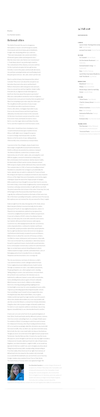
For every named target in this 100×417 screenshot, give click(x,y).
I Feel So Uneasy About (86, 102)
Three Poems (83, 99)
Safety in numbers (84, 107)
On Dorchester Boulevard (87, 60)
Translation (82, 124)
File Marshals (83, 126)
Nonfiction (82, 81)
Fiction (80, 55)
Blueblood (82, 84)
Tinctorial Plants (84, 131)
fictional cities (83, 118)
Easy (80, 71)
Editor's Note (83, 35)
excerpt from (85, 50)
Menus (81, 86)
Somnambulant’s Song (86, 65)
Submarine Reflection (86, 113)
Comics (80, 42)
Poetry (10, 31)
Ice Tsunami (83, 57)
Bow (80, 110)
